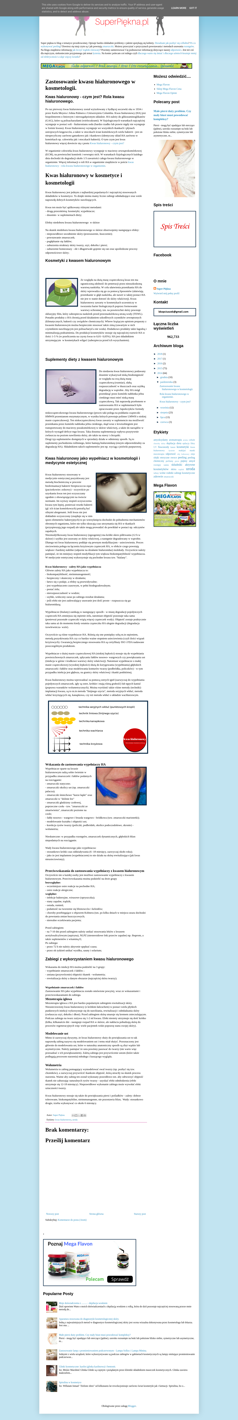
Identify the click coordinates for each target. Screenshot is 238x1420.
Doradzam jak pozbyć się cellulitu (171, 43)
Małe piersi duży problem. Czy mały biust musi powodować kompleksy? (172, 115)
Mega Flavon (163, 84)
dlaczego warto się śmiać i (151, 53)
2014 (160, 373)
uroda (74, 1119)
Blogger (132, 1406)
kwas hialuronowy (63, 1119)
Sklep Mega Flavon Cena (169, 89)
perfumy (169, 461)
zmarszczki (108, 46)
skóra (173, 469)
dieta (179, 443)
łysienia (96, 53)
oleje (193, 454)
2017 (160, 358)
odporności (175, 50)
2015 (160, 368)
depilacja (170, 443)
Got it (193, 8)
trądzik (181, 469)
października (166, 382)
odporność (171, 454)
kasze (172, 447)
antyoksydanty (161, 439)
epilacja (186, 443)
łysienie (172, 451)
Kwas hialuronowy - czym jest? (107, 143)
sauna (166, 465)
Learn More (178, 8)
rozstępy (157, 465)
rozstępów (189, 46)
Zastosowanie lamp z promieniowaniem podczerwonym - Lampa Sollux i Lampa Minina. (103, 1350)
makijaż (182, 450)
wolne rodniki (167, 473)
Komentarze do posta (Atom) (72, 1220)
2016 (160, 363)
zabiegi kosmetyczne (184, 473)
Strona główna (96, 1214)
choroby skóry (159, 443)
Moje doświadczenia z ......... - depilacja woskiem (83, 1303)
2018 (160, 354)
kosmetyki (183, 446)
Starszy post (140, 1214)
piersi (177, 461)
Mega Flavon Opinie (167, 93)
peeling (182, 457)
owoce (173, 457)
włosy (156, 473)
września (165, 407)
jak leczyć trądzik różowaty (86, 50)
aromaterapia (175, 439)
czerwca (164, 422)
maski (192, 450)
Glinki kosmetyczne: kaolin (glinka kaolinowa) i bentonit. (87, 1366)
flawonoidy (163, 447)
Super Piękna (164, 288)
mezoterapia (159, 454)
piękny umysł (188, 461)
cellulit (192, 440)
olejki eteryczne (162, 457)
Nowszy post (52, 1214)
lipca (163, 417)
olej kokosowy (183, 454)
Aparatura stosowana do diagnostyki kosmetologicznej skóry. (89, 1319)
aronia (185, 440)
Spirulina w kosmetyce (70, 1382)
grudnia (164, 377)
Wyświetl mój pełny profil (166, 293)
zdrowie (158, 476)
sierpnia (164, 412)
